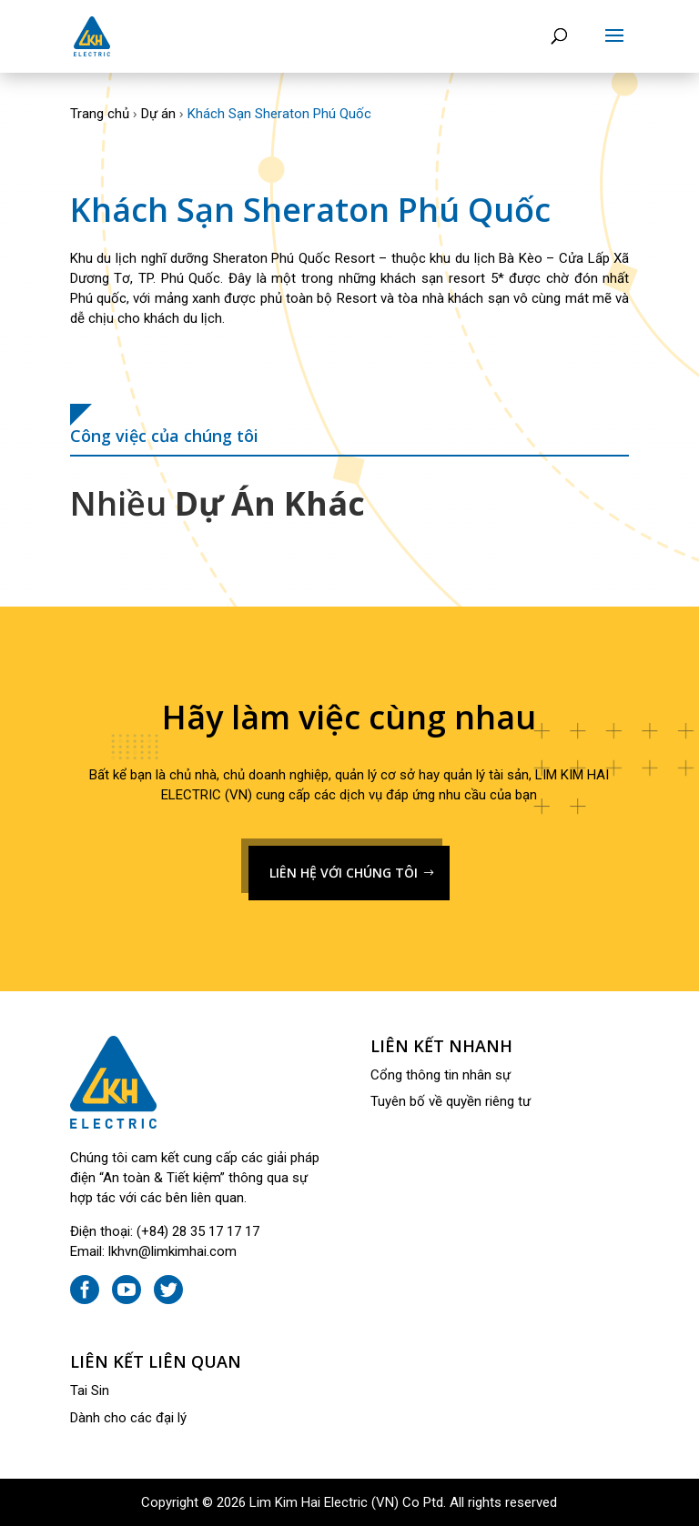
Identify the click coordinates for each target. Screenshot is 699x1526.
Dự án (158, 113)
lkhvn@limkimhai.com (172, 1251)
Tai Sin (89, 1390)
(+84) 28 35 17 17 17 (198, 1231)
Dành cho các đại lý (128, 1418)
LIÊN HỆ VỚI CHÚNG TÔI (343, 872)
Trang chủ (99, 113)
